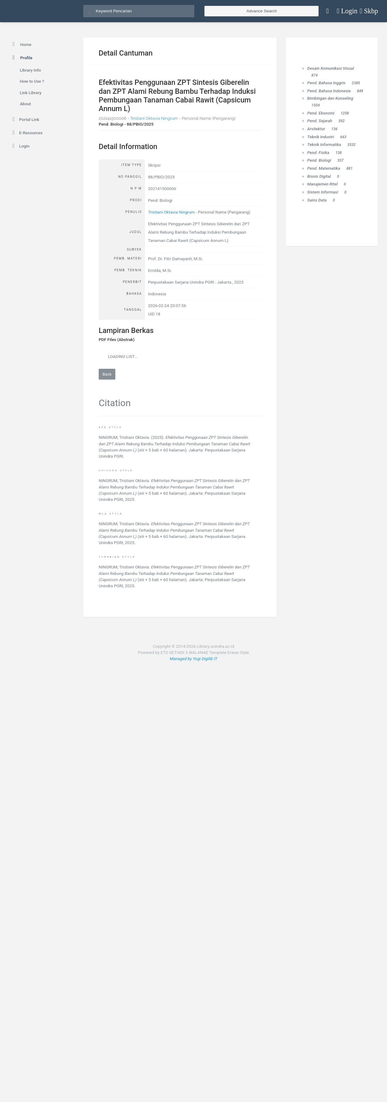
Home (20, 44)
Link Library (30, 92)
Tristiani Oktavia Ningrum (154, 118)
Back (107, 374)
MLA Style (111, 513)
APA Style (110, 427)
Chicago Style (116, 470)
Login (20, 146)
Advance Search (261, 11)
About (25, 103)
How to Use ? (32, 81)
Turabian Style (117, 556)
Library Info (30, 70)
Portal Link (24, 119)
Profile (21, 57)
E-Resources (26, 132)
